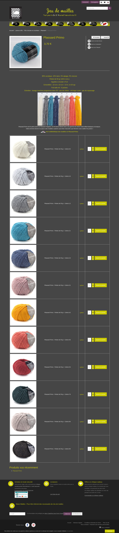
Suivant (107, 38)
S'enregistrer (94, 2)
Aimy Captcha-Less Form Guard (54, 513)
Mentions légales (77, 522)
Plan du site (106, 522)
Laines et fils (19, 30)
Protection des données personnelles (99, 524)
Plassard (43, 30)
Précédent (96, 38)
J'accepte (109, 531)
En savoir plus (70, 531)
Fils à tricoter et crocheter (31, 30)
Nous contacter (85, 524)
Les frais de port (55, 494)
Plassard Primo (17, 471)
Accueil (11, 30)
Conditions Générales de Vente (92, 522)
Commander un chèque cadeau (94, 495)
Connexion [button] (85, 2)
